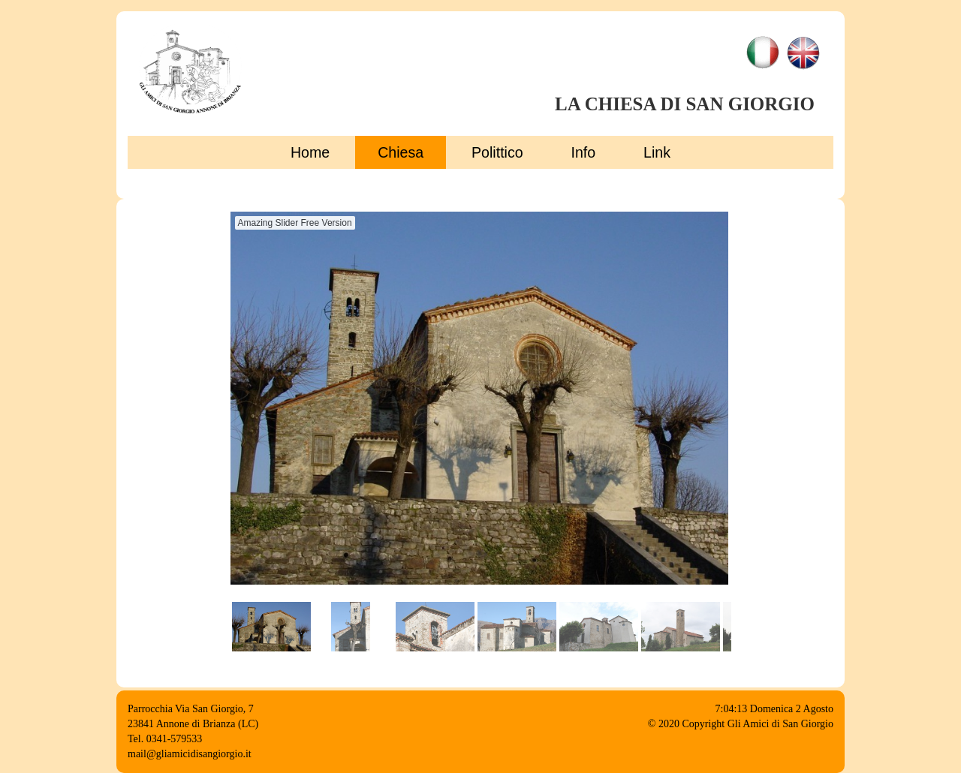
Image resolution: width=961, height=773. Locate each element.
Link (656, 152)
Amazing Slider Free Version (295, 223)
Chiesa (400, 152)
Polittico (497, 152)
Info (583, 152)
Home (310, 152)
